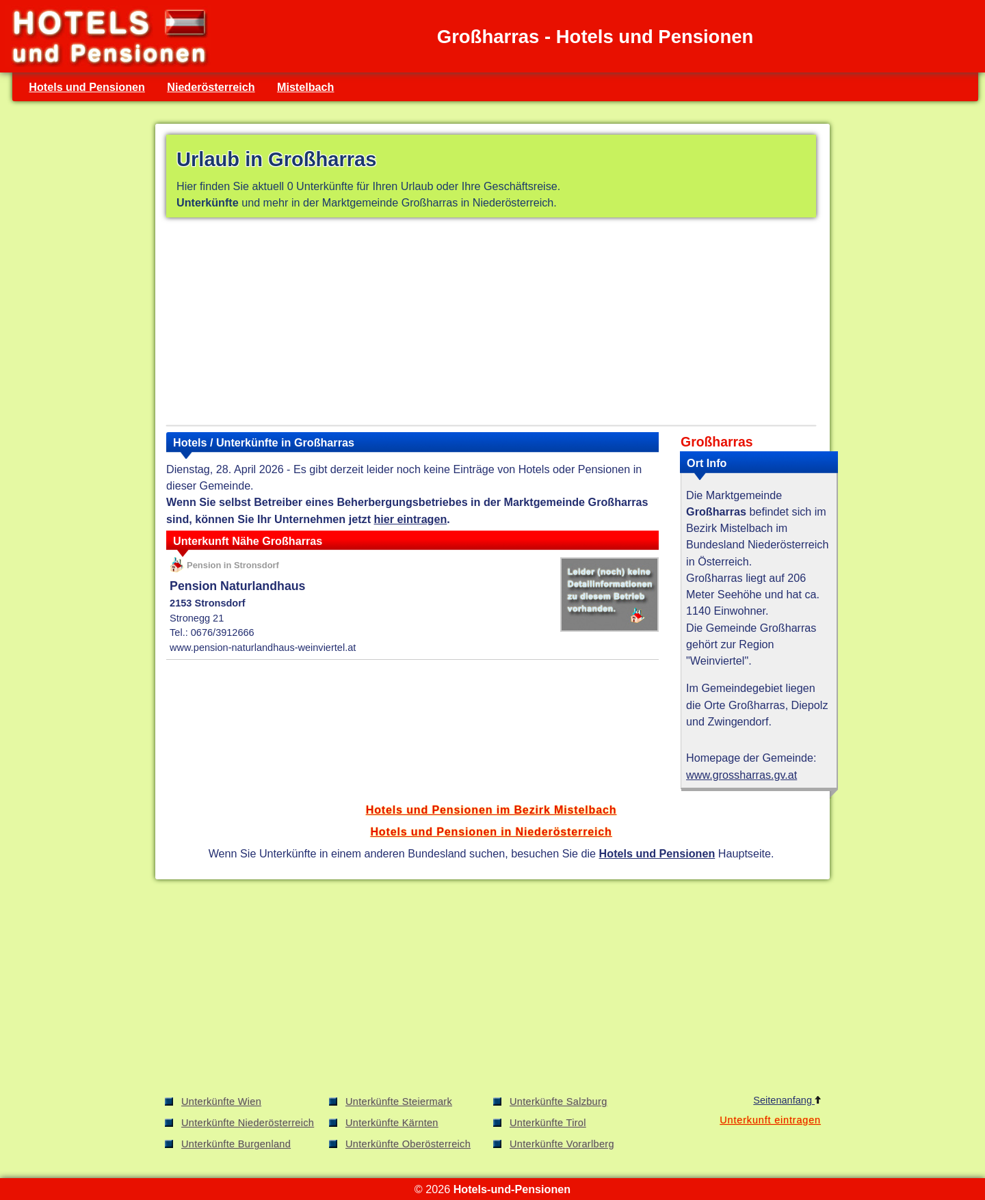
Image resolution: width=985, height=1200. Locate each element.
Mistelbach (305, 87)
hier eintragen (410, 519)
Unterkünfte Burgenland (236, 1143)
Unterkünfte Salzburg (558, 1101)
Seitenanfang (787, 1100)
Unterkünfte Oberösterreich (408, 1143)
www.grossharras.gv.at (741, 775)
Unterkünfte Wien (221, 1101)
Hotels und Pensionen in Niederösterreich (491, 831)
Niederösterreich (210, 87)
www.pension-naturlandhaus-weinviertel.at (263, 647)
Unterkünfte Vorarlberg (562, 1143)
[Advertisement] (491, 324)
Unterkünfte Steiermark (398, 1101)
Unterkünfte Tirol (548, 1122)
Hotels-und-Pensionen (512, 1189)
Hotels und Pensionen (87, 87)
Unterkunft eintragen (770, 1120)
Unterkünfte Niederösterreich (247, 1122)
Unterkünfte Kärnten (391, 1122)
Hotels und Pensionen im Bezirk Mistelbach (491, 809)
